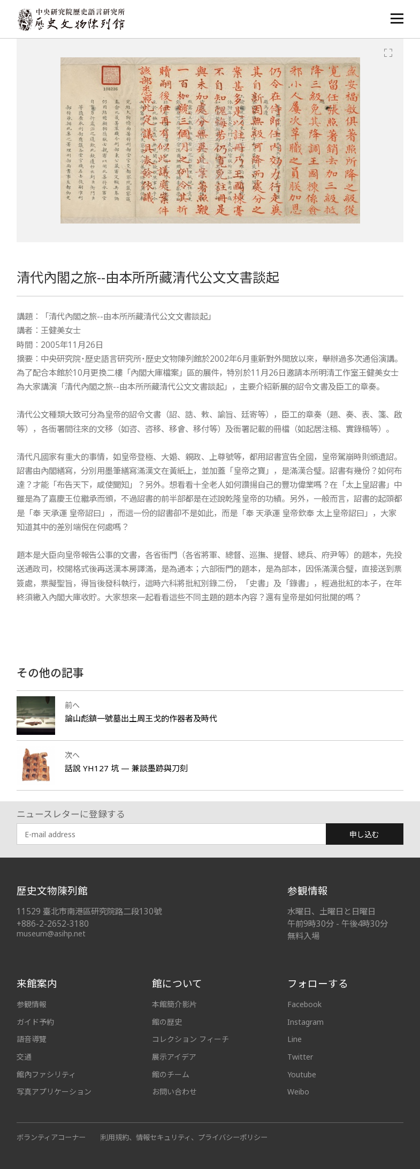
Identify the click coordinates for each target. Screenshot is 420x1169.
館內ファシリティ (46, 1074)
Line (294, 1039)
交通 (24, 1057)
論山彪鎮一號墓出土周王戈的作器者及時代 (141, 718)
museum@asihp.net (51, 933)
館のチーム (170, 1074)
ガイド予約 (35, 1022)
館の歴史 (167, 1022)
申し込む (364, 834)
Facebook (304, 1004)
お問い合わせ (174, 1091)
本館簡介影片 (174, 1004)
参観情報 (32, 1004)
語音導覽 (32, 1039)
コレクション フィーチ (190, 1039)
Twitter (300, 1057)
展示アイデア (174, 1057)
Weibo (298, 1091)
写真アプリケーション (54, 1091)
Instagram (305, 1022)
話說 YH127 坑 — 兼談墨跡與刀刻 (126, 768)
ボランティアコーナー (51, 1137)
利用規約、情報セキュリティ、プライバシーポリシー (184, 1137)
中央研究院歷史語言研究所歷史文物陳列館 (71, 19)
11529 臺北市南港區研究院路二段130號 (89, 911)
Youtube (301, 1074)
